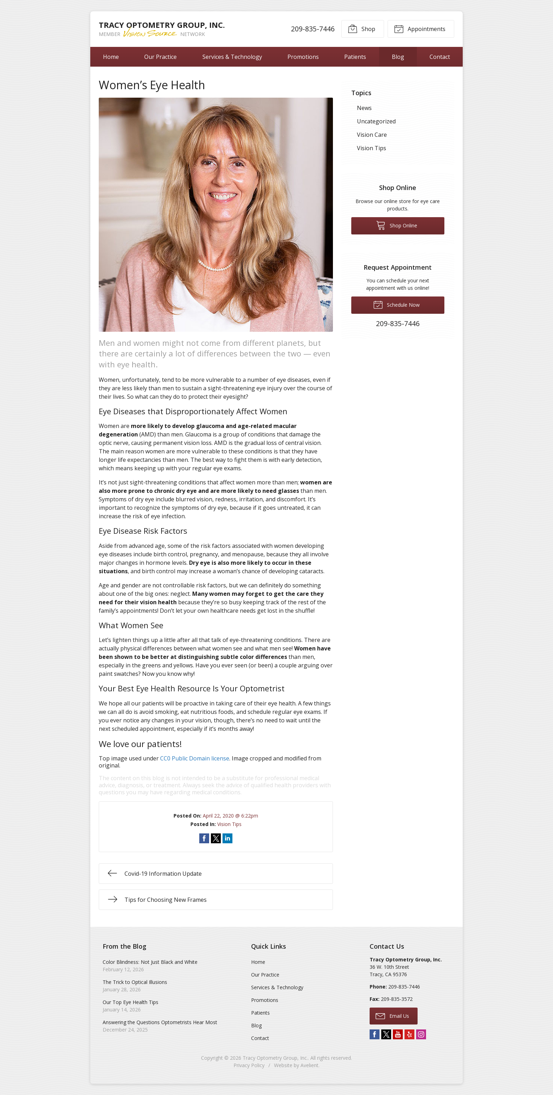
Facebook (374, 1034)
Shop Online (396, 225)
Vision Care (372, 135)
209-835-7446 (313, 28)
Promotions (303, 57)
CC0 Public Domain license (194, 758)
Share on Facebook (204, 838)
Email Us (392, 1016)
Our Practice (160, 57)
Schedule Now (396, 304)
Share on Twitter (216, 838)
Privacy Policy (249, 1065)
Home (111, 57)
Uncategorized (376, 121)
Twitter (386, 1034)
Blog (398, 57)
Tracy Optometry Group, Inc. (275, 1057)
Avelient (309, 1065)
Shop (361, 28)
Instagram (421, 1034)
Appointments (419, 28)
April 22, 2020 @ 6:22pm (230, 815)
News (364, 108)
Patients (355, 57)
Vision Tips (229, 824)
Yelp (409, 1034)
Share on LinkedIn (227, 838)
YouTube (398, 1034)
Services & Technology (232, 57)
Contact (440, 57)
